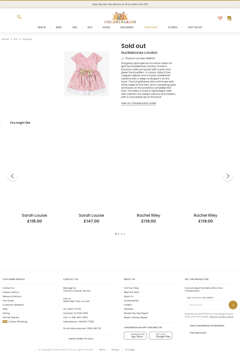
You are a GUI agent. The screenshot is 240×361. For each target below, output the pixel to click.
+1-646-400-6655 (78, 317)
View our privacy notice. (221, 316)
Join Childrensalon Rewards (204, 325)
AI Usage (130, 349)
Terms (199, 316)
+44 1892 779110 (86, 321)
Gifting (6, 313)
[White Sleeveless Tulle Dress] (92, 142)
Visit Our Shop (131, 288)
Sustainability (131, 300)
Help (5, 309)
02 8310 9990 (81, 313)
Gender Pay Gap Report (136, 313)
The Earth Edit (196, 333)
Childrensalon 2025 (62, 349)
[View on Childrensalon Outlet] (138, 103)
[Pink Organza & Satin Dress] (34, 142)
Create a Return (11, 292)
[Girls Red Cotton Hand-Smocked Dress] (149, 142)
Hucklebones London (139, 52)
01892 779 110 (74, 309)
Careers (128, 304)
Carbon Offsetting (15, 321)
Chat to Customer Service (76, 289)
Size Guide (8, 300)
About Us (128, 296)
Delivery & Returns (12, 296)
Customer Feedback (13, 304)
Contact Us (8, 288)
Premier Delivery (11, 317)
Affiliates (128, 309)
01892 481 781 (94, 328)
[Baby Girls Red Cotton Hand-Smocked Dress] (206, 142)
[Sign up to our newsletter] (233, 305)
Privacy (115, 349)
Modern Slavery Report (135, 317)
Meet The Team (131, 292)
